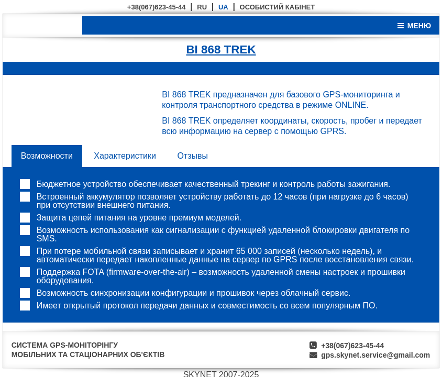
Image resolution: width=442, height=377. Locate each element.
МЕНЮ (419, 25)
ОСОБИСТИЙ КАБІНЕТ (277, 7)
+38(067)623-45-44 (156, 7)
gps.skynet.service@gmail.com (375, 355)
